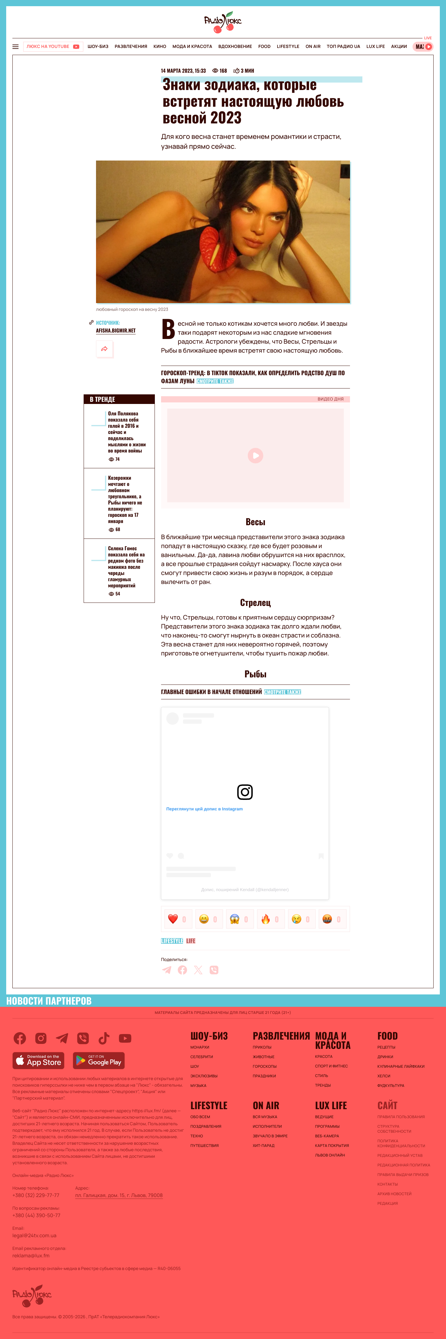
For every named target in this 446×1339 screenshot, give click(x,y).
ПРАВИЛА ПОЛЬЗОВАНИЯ (401, 1116)
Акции (399, 46)
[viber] (214, 970)
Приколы (262, 1047)
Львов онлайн (330, 1155)
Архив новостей (395, 1193)
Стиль (321, 1075)
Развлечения (131, 46)
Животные (263, 1056)
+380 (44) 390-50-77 (36, 1215)
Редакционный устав (400, 1155)
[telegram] (166, 970)
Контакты (388, 1184)
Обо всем (200, 1116)
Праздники (264, 1076)
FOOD (264, 46)
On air (313, 46)
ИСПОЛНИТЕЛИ (267, 1126)
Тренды (323, 1085)
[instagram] (40, 1038)
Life (190, 941)
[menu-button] (15, 46)
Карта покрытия (332, 1145)
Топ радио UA (343, 46)
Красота (324, 1056)
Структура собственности (394, 1129)
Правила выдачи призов (403, 1174)
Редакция (388, 1203)
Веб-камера (327, 1136)
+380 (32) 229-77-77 (35, 1195)
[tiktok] (104, 1038)
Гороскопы (265, 1066)
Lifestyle (288, 46)
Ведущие (324, 1116)
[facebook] (182, 970)
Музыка (198, 1085)
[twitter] (198, 970)
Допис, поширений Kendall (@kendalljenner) (245, 889)
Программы (327, 1126)
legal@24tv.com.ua (34, 1235)
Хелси (384, 1076)
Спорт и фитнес (331, 1066)
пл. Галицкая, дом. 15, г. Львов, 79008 (119, 1195)
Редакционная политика (404, 1165)
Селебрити (201, 1056)
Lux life (375, 46)
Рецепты (387, 1047)
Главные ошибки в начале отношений (211, 692)
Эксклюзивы (204, 1076)
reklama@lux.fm (31, 1255)
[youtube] (125, 1038)
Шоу (194, 1066)
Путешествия (204, 1145)
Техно (196, 1136)
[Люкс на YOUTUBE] (53, 47)
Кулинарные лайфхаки (401, 1066)
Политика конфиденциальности (401, 1143)
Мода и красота (192, 46)
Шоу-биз (98, 46)
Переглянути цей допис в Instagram (204, 808)
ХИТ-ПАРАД (263, 1145)
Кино (160, 46)
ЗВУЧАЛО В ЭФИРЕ (270, 1136)
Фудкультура (391, 1085)
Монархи (199, 1047)
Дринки (385, 1056)
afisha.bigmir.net (116, 330)
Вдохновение (235, 46)
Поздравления (205, 1126)
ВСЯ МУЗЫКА (265, 1116)
